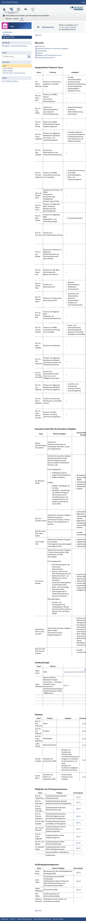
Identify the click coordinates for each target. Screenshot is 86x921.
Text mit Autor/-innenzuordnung (14, 73)
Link (66, 685)
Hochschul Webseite (77, 7)
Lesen (5, 66)
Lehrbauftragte (42, 51)
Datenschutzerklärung (24, 919)
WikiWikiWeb (7, 32)
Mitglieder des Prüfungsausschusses (49, 55)
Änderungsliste (8, 71)
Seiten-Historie (8, 68)
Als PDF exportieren (11, 81)
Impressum (4, 919)
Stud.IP (12, 919)
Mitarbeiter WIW (9, 37)
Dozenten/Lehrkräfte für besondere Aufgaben (52, 48)
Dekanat (40, 53)
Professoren (41, 46)
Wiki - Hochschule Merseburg (16, 46)
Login (83, 2)
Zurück (39, 35)
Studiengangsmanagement (46, 57)
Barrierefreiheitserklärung (42, 919)
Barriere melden (58, 919)
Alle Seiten (6, 34)
